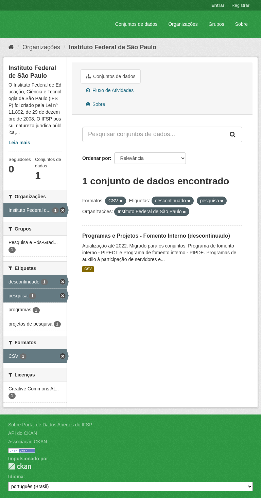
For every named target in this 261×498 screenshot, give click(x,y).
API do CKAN (22, 433)
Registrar (240, 5)
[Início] (11, 47)
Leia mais (19, 142)
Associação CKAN (27, 441)
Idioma (15, 476)
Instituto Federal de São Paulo (112, 47)
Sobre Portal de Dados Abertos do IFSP (50, 424)
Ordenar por (96, 158)
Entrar (217, 5)
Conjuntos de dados (136, 24)
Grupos (216, 24)
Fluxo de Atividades (110, 90)
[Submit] (233, 134)
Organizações (182, 24)
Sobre (241, 24)
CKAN (19, 466)
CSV (88, 269)
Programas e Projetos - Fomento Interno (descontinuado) (156, 236)
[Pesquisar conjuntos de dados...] (153, 134)
